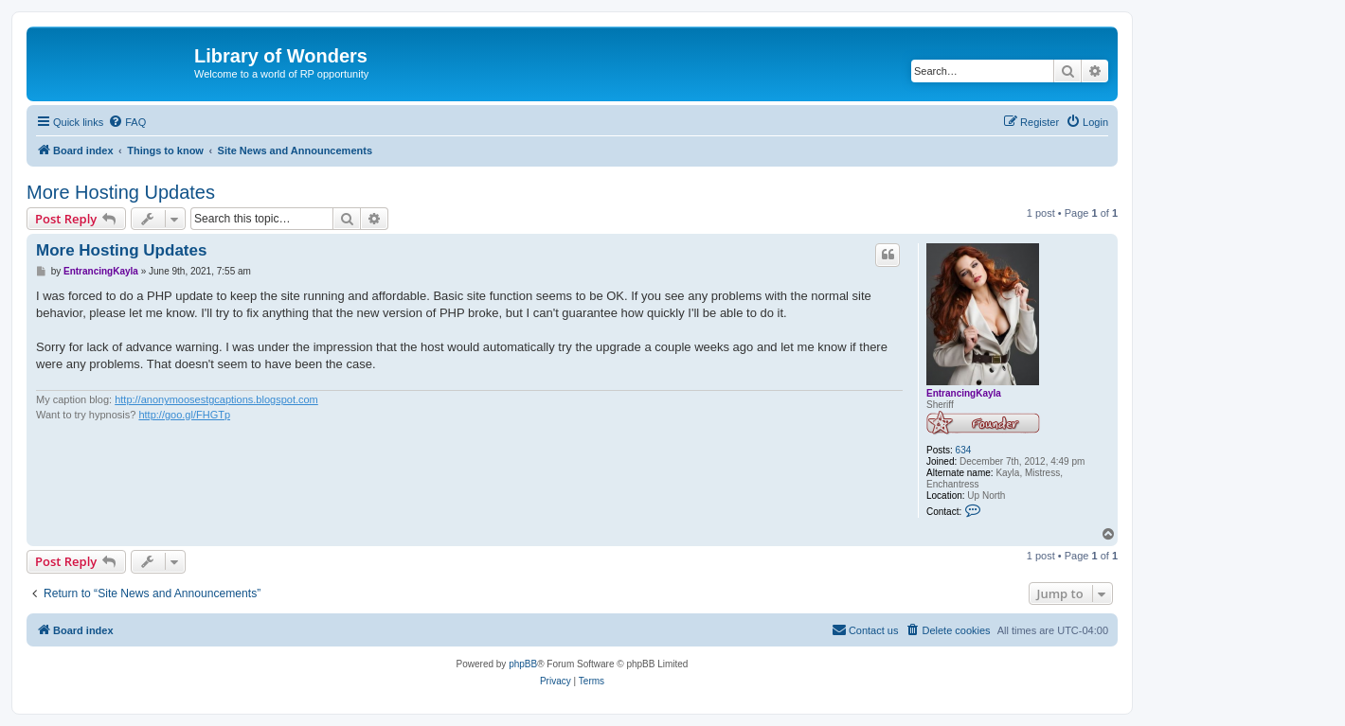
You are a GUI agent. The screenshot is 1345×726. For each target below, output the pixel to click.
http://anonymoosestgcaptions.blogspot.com (216, 399)
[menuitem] (127, 122)
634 (964, 450)
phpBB (523, 664)
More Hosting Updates (121, 192)
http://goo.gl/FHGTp (184, 414)
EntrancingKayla (963, 393)
